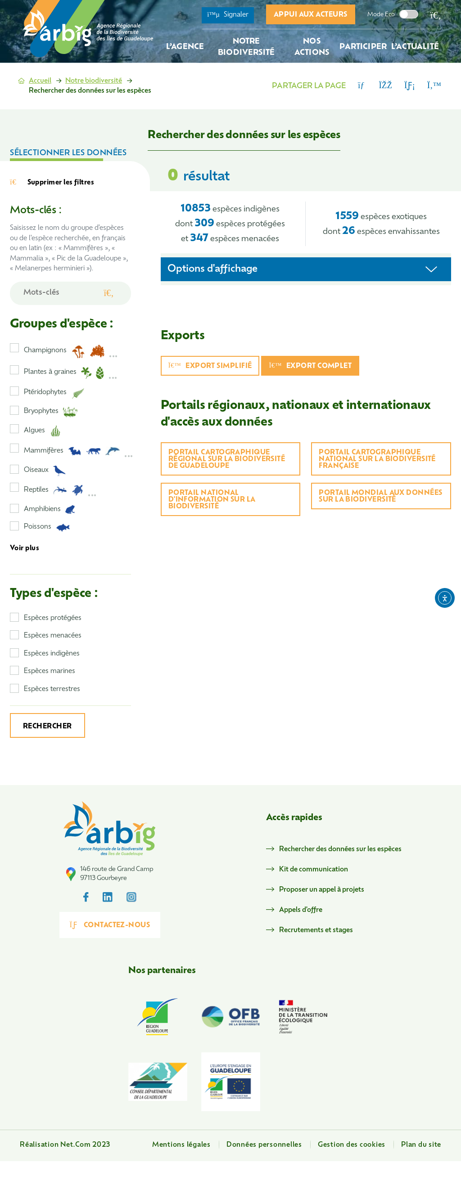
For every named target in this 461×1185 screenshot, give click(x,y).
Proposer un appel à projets (321, 890)
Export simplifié (210, 366)
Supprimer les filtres (52, 182)
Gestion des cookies (351, 1145)
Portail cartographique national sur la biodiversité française (377, 459)
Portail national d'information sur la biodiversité (212, 500)
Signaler (228, 14)
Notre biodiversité (93, 81)
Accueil (40, 81)
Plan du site (421, 1145)
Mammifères (78, 451)
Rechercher (47, 726)
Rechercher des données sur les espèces (340, 849)
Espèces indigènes (52, 654)
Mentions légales (181, 1145)
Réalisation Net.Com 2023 (65, 1145)
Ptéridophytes (54, 393)
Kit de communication (313, 869)
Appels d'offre (300, 910)
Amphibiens (49, 509)
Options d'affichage (212, 269)
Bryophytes (50, 412)
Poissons (47, 527)
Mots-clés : (35, 211)
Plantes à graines (71, 373)
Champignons (71, 351)
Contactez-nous (110, 925)
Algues (42, 431)
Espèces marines (49, 671)
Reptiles (60, 490)
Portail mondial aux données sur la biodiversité (380, 496)
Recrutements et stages (316, 930)
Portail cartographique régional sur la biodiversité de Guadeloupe (226, 459)
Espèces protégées (52, 618)
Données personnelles (264, 1145)
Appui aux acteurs (311, 15)
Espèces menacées (52, 636)
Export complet (310, 366)
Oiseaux (45, 471)
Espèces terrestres (52, 689)
